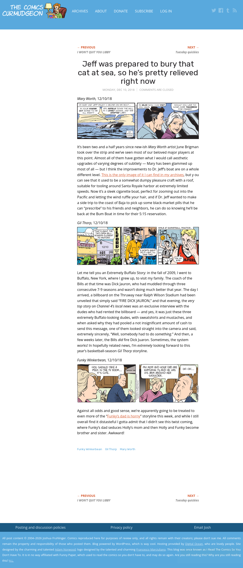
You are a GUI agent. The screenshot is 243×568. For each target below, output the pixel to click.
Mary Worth (127, 449)
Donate (121, 11)
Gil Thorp (111, 449)
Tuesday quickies (187, 52)
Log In (166, 11)
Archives (80, 11)
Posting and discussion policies (41, 527)
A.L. (11, 561)
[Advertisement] (156, 477)
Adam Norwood (65, 549)
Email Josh (202, 527)
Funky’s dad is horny (123, 416)
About (101, 11)
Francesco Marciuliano (151, 549)
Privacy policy (121, 527)
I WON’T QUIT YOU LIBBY (93, 52)
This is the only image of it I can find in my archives (142, 174)
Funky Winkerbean (89, 449)
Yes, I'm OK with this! (206, 551)
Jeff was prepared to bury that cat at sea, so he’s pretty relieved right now (138, 72)
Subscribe (144, 11)
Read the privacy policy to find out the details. (204, 541)
